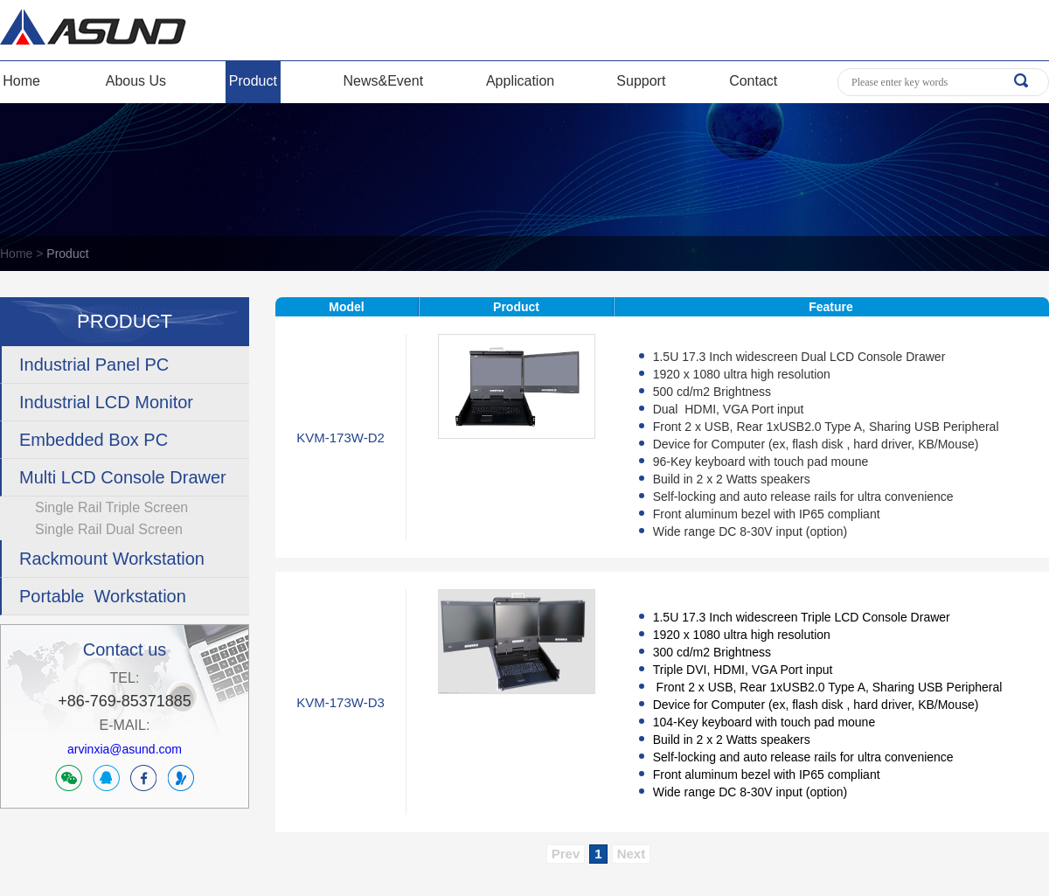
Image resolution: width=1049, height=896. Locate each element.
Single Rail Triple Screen (111, 507)
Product (253, 80)
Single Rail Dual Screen (109, 529)
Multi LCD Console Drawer (122, 477)
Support (640, 80)
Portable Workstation (102, 596)
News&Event (384, 80)
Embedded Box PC (93, 439)
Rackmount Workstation (112, 558)
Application (520, 80)
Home (21, 80)
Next (631, 853)
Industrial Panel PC (94, 364)
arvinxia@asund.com (124, 749)
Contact (753, 80)
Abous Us (136, 80)
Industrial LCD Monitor (106, 402)
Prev (566, 853)
